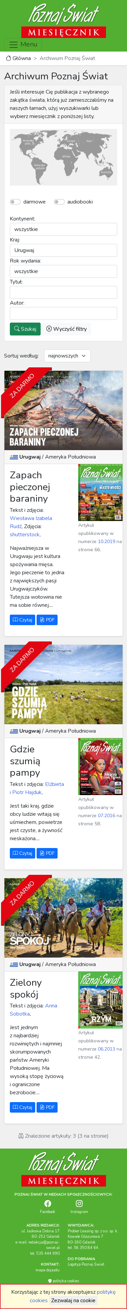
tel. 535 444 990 (45, 1253)
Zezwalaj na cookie (73, 1300)
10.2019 (106, 541)
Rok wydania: (25, 261)
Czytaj (22, 620)
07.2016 (106, 815)
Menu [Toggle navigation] (23, 45)
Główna (18, 58)
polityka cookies (63, 1281)
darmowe (34, 202)
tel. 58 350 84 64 (83, 1247)
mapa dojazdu (48, 1270)
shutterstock (25, 534)
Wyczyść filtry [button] (66, 329)
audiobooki (80, 202)
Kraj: (15, 240)
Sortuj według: (21, 356)
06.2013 (106, 1049)
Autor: (17, 303)
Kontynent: (22, 219)
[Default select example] (67, 355)
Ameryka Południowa (70, 457)
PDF (47, 620)
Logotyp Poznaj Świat (86, 1264)
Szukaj (25, 329)
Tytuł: (16, 282)
